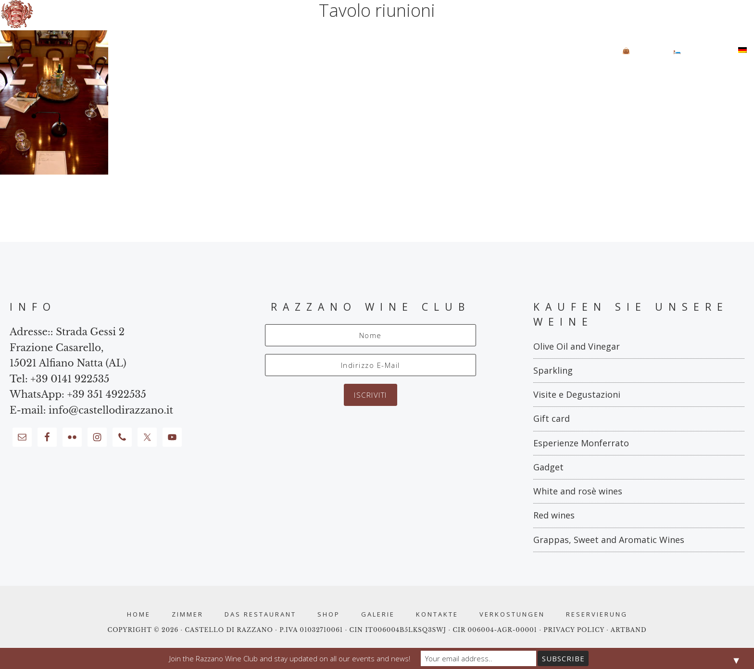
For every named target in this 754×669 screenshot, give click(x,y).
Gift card (551, 418)
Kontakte (437, 614)
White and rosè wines (577, 491)
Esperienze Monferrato (581, 443)
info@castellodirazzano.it (111, 410)
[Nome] (370, 335)
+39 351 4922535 (106, 394)
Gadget (548, 467)
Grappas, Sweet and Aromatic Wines (608, 539)
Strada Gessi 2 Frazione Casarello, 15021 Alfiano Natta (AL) (68, 347)
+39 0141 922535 (69, 379)
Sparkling (553, 370)
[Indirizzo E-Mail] (370, 365)
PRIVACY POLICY (574, 629)
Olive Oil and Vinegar (576, 346)
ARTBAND (629, 629)
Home (139, 614)
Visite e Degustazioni (576, 394)
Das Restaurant (260, 614)
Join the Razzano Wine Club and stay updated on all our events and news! (289, 658)
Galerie (378, 614)
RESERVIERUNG (597, 614)
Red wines (554, 515)
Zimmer (187, 614)
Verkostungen (512, 614)
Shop (328, 614)
